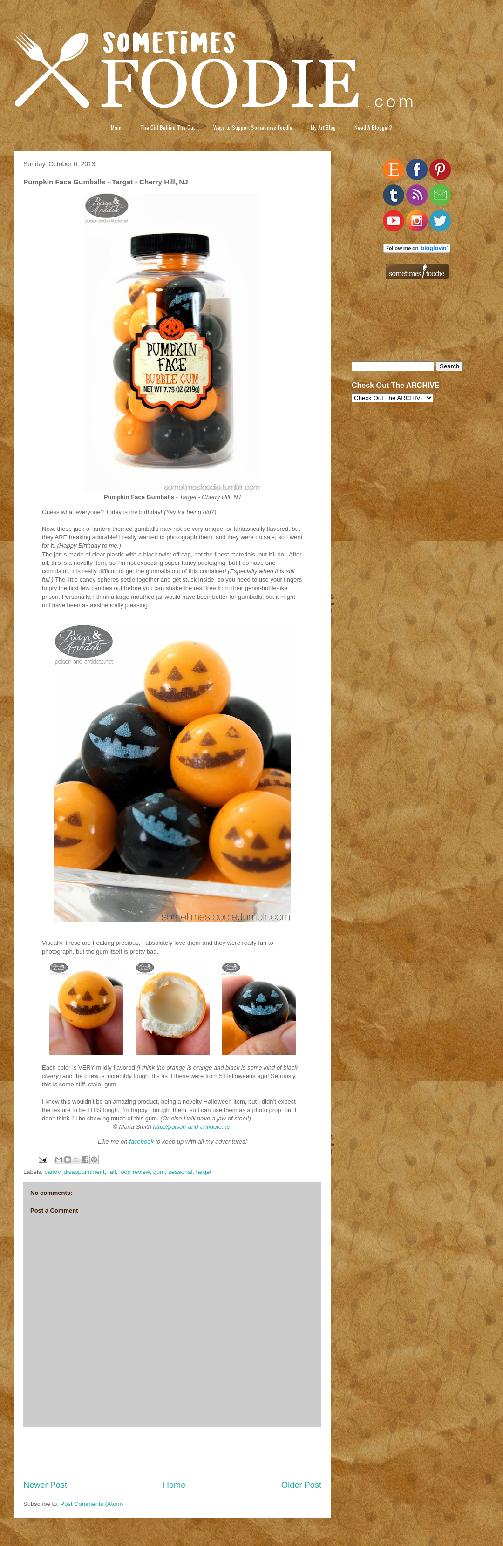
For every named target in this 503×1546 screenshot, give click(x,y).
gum (159, 1171)
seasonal (180, 1171)
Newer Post (45, 1485)
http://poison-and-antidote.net (192, 1126)
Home (174, 1485)
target (203, 1171)
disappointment (84, 1171)
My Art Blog (323, 127)
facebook (141, 1141)
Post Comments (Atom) (92, 1503)
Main (116, 127)
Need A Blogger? (373, 127)
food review (134, 1171)
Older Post (301, 1485)
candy (53, 1171)
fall (112, 1171)
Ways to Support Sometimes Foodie (252, 127)
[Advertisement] (172, 1453)
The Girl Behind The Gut (167, 127)
